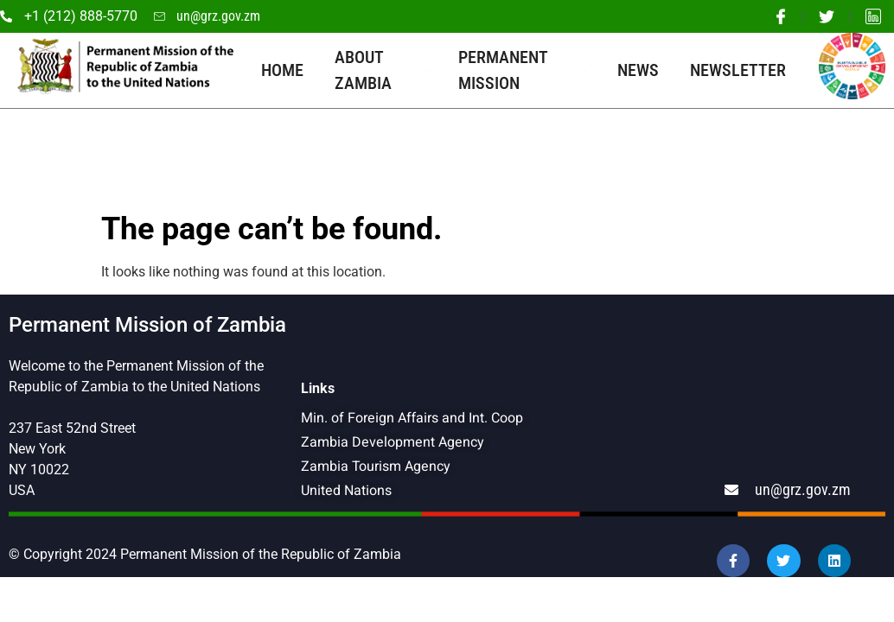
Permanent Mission (522, 70)
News (638, 70)
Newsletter (738, 70)
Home (282, 70)
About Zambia (380, 70)
